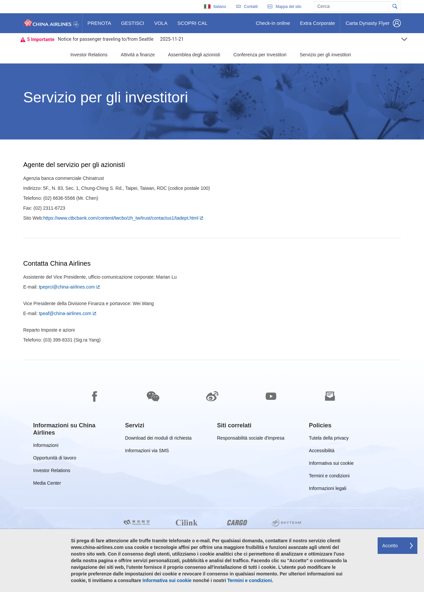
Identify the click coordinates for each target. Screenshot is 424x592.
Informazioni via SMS (147, 452)
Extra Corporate (317, 25)
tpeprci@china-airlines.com (67, 287)
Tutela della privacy (329, 439)
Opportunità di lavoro (54, 459)
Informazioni (45, 446)
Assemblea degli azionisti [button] (194, 54)
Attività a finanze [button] (138, 54)
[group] (74, 429)
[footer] (212, 476)
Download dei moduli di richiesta (158, 439)
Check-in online (272, 25)
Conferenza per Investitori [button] (259, 54)
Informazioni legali (327, 489)
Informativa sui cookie (331, 464)
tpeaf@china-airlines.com (65, 313)
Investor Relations (51, 471)
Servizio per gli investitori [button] (325, 54)
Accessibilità (322, 452)
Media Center (47, 484)
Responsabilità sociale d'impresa (250, 439)
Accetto (390, 545)
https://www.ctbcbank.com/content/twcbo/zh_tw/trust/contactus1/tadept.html (120, 218)
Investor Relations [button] (88, 54)
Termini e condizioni (329, 477)
